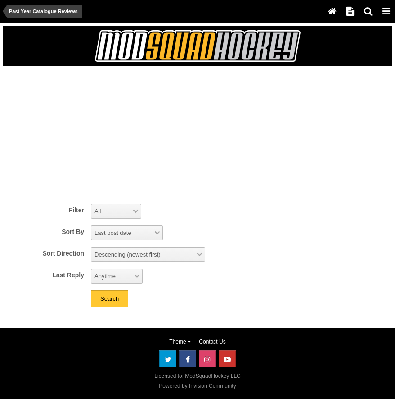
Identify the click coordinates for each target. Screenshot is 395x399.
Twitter (167, 358)
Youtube (227, 358)
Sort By (73, 231)
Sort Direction (63, 253)
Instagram (207, 358)
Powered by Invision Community (197, 386)
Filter (76, 210)
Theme (180, 342)
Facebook (187, 358)
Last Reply (68, 275)
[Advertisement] (113, 134)
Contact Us (212, 342)
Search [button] (109, 298)
